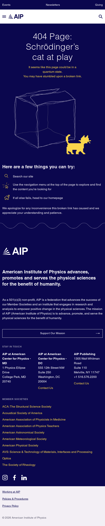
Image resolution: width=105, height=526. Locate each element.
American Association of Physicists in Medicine (34, 419)
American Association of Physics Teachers (30, 426)
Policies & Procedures (15, 498)
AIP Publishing (84, 354)
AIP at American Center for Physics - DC (52, 358)
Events (6, 4)
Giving (99, 4)
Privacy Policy (10, 505)
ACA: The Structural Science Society (26, 406)
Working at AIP (11, 491)
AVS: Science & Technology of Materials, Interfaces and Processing (47, 452)
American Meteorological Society (24, 439)
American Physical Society (20, 445)
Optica (6, 458)
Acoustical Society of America (22, 413)
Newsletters (53, 4)
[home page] (17, 16)
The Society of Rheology (18, 465)
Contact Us (45, 388)
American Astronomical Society (23, 432)
